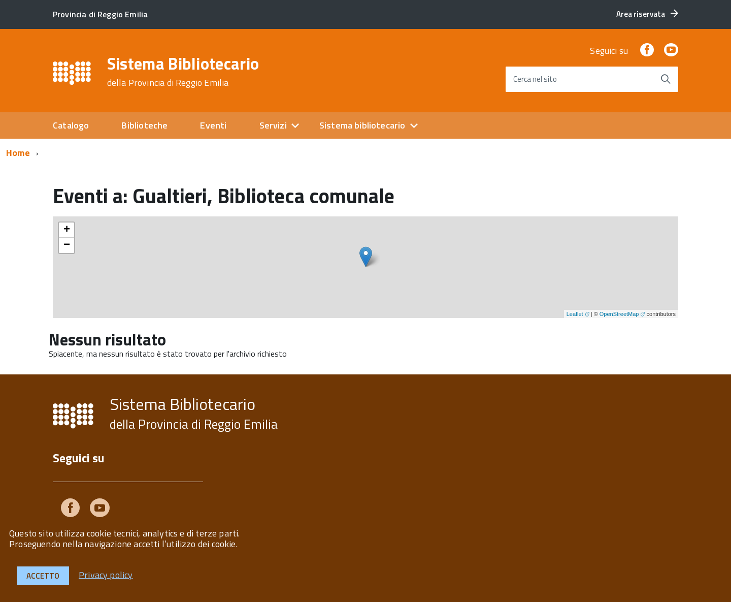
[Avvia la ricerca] (665, 79)
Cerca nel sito (535, 79)
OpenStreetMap (619, 314)
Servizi (273, 125)
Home (18, 153)
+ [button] (66, 230)
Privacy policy (106, 574)
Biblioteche (144, 125)
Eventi (213, 125)
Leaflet (575, 314)
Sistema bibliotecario (362, 125)
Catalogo (71, 125)
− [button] (66, 245)
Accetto (42, 576)
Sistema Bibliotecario (183, 71)
